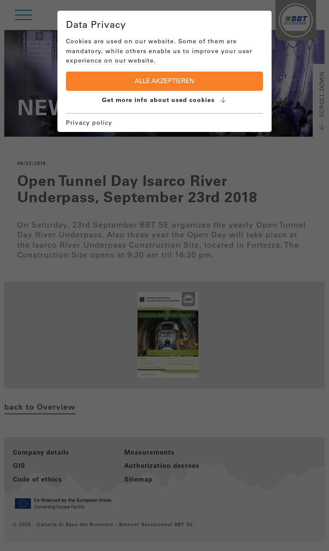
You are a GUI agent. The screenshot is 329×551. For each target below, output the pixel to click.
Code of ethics (37, 479)
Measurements (149, 452)
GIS (19, 465)
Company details (41, 452)
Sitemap (138, 479)
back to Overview (39, 407)
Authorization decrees (162, 465)
